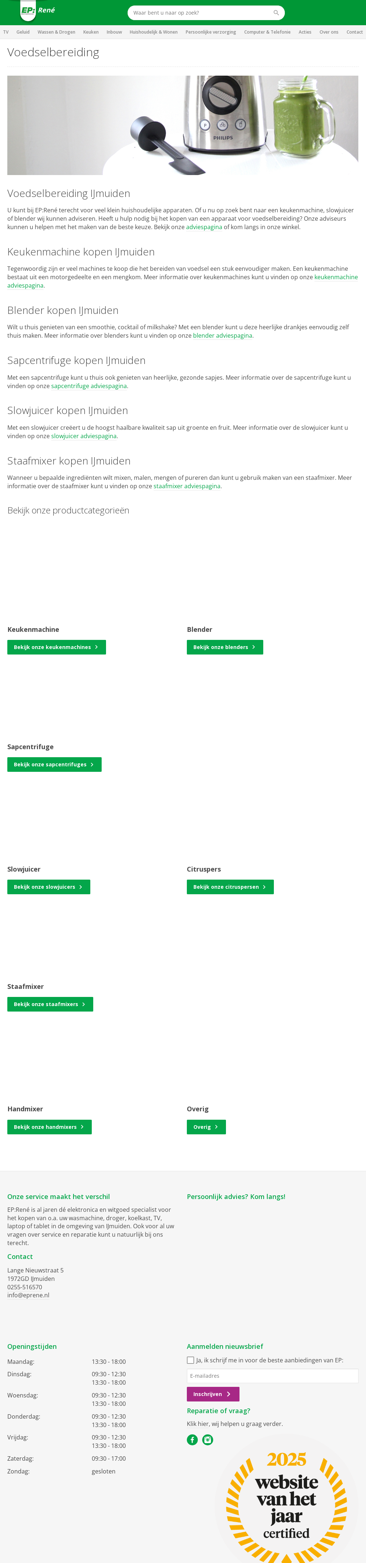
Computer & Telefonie (267, 32)
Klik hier (198, 1424)
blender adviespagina (222, 335)
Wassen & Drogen (56, 32)
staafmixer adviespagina (187, 486)
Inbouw (114, 32)
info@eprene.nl (28, 1295)
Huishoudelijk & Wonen (154, 32)
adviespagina (204, 227)
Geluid (23, 32)
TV (5, 32)
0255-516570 (24, 1287)
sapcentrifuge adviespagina (89, 386)
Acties (305, 32)
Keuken (91, 32)
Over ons (329, 32)
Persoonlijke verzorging (211, 32)
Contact (355, 32)
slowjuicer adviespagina (84, 436)
